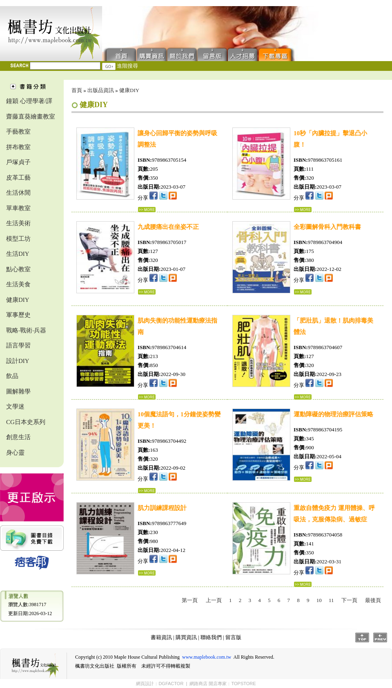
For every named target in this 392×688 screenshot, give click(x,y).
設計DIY (17, 361)
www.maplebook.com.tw (206, 657)
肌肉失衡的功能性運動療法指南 (177, 326)
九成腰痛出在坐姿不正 (168, 227)
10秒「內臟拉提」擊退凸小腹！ (330, 139)
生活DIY (17, 254)
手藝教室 (18, 131)
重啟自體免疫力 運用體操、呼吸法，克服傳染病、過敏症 (334, 514)
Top (362, 637)
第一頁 (190, 600)
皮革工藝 (18, 177)
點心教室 (18, 269)
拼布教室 (18, 147)
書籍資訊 (161, 637)
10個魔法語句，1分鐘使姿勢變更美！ (179, 420)
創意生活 (18, 437)
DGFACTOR (170, 683)
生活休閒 (18, 192)
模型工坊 (18, 238)
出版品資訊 (100, 90)
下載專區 (277, 54)
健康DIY (17, 300)
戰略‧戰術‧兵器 (26, 330)
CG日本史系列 (25, 422)
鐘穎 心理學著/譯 (29, 101)
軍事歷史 (18, 315)
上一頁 (214, 600)
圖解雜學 (18, 391)
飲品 (12, 376)
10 (319, 600)
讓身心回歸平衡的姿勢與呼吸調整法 (177, 139)
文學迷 (15, 406)
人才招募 (242, 54)
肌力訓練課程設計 (162, 508)
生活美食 (18, 284)
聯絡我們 (182, 54)
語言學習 (18, 345)
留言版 (212, 54)
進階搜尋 (127, 66)
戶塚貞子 (18, 162)
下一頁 (349, 600)
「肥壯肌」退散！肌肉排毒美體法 (333, 326)
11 (331, 600)
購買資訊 (152, 54)
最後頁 (373, 600)
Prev (380, 637)
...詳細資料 (147, 210)
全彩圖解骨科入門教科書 (327, 227)
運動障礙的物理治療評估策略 (333, 414)
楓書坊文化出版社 (51, 33)
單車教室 (18, 208)
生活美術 (18, 223)
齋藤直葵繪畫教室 (30, 116)
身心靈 (15, 452)
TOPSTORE (243, 683)
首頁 (119, 54)
